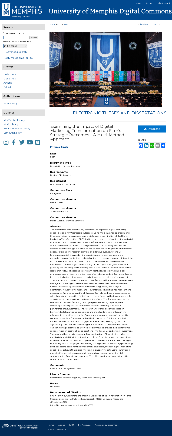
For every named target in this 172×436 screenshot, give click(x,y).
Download (152, 128)
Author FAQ (10, 103)
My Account (84, 425)
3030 (66, 24)
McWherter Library (14, 120)
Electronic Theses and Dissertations (119, 112)
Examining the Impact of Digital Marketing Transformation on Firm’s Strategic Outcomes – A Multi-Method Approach (87, 132)
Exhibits (8, 87)
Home (52, 24)
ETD (59, 24)
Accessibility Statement (106, 425)
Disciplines (10, 78)
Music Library (11, 124)
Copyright (61, 429)
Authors (8, 82)
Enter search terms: (14, 33)
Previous (144, 24)
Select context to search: (17, 41)
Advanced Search (16, 51)
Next (156, 24)
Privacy (51, 429)
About (61, 425)
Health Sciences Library (17, 128)
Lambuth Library (13, 132)
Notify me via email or (18, 57)
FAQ (71, 425)
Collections (10, 74)
